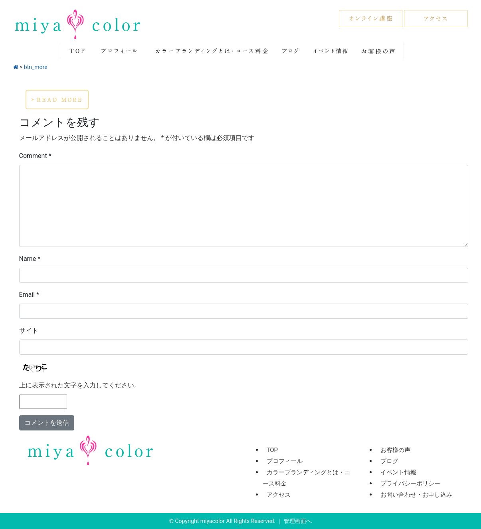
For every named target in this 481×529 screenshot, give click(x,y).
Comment (35, 156)
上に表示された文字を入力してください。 (80, 385)
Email (29, 294)
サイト (28, 330)
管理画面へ (298, 521)
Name (30, 259)
